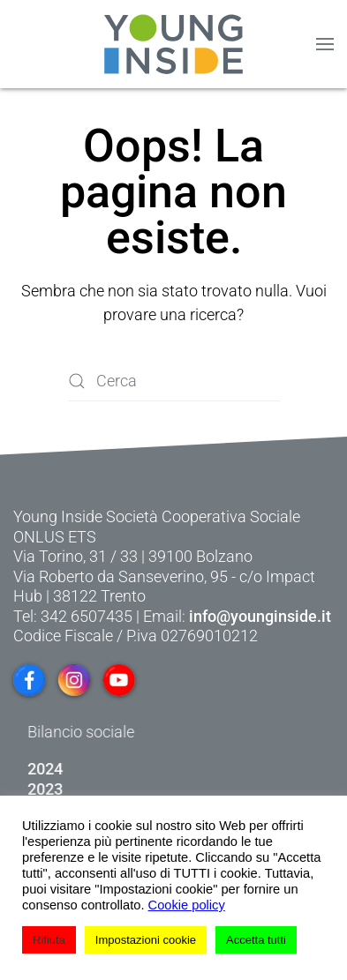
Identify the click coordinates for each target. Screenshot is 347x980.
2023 (90, 789)
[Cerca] (174, 381)
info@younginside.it (260, 616)
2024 (90, 768)
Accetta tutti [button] (256, 939)
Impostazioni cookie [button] (145, 939)
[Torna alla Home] (174, 44)
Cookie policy (186, 905)
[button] (325, 44)
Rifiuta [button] (49, 939)
